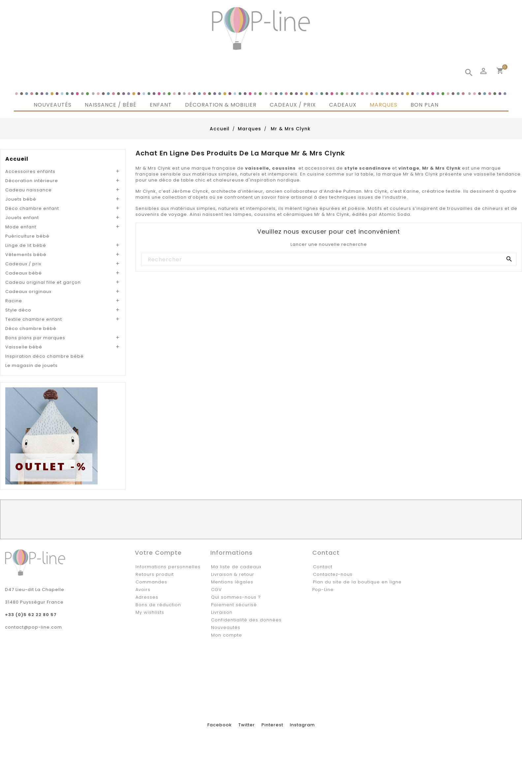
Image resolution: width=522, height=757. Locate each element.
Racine (13, 301)
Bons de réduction (158, 605)
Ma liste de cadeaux (236, 567)
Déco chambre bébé (30, 328)
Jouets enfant (22, 217)
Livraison (221, 612)
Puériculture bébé (27, 236)
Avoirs (143, 589)
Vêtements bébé (25, 254)
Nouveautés (225, 627)
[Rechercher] (328, 259)
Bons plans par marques (35, 338)
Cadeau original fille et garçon (43, 282)
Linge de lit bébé (25, 245)
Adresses (147, 597)
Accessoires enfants (30, 171)
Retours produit (155, 574)
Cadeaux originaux (28, 291)
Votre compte (158, 552)
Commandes (151, 582)
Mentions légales (232, 582)
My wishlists (150, 612)
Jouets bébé (20, 199)
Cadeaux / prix (23, 264)
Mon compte (226, 635)
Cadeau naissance (28, 190)
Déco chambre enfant (32, 208)
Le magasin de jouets (31, 365)
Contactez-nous (333, 574)
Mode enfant (20, 227)
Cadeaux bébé (23, 273)
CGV (216, 589)
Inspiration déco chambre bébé (44, 356)
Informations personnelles (168, 567)
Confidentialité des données (246, 620)
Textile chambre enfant (33, 319)
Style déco (18, 310)
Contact (322, 567)
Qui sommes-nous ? (236, 597)
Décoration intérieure (31, 181)
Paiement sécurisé (234, 605)
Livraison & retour (232, 574)
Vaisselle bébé (23, 347)
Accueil (16, 159)
